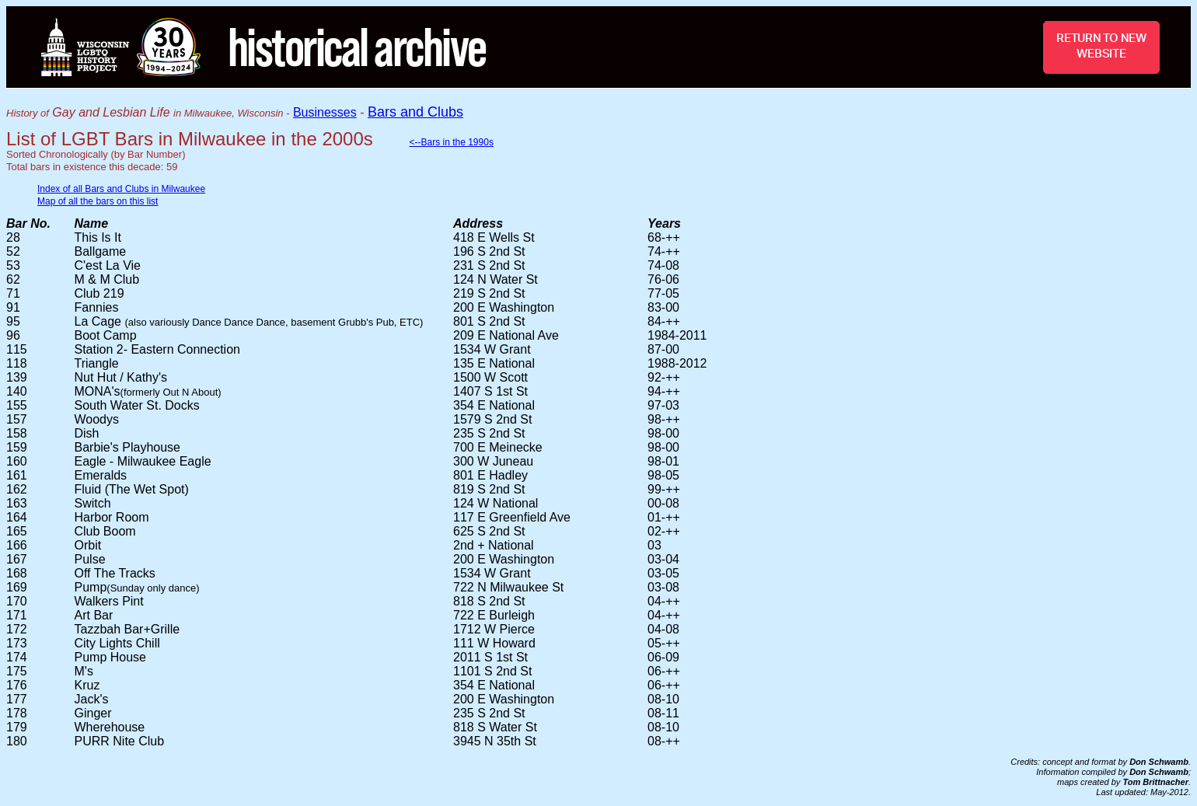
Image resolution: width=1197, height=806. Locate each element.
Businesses (325, 112)
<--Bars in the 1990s (451, 142)
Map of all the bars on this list (97, 201)
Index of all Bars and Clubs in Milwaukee (121, 188)
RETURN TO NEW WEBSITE (1101, 46)
